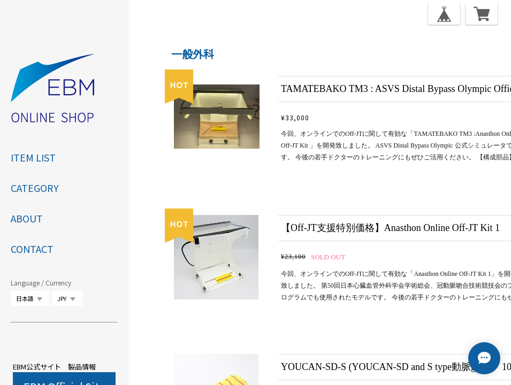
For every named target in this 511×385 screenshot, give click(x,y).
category (35, 188)
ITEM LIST (33, 157)
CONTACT (32, 249)
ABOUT (27, 218)
